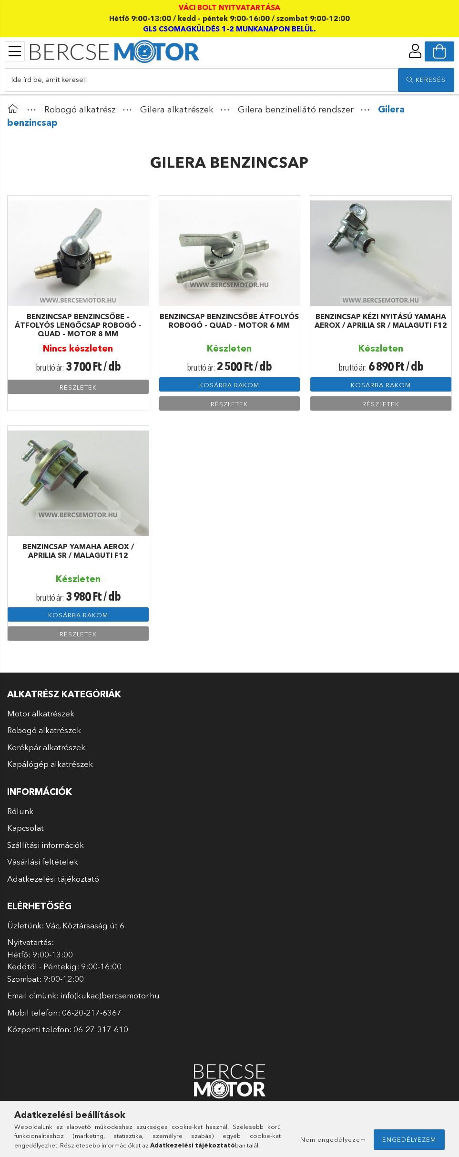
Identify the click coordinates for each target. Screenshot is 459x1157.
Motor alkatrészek (40, 713)
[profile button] (415, 50)
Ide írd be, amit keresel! (49, 79)
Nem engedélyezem (333, 1139)
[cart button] (439, 51)
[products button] (14, 51)
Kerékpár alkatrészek (46, 747)
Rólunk (20, 811)
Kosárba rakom (229, 385)
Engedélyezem (409, 1139)
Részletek (78, 387)
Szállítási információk (45, 845)
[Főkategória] (14, 109)
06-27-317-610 (100, 1029)
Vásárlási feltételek (42, 861)
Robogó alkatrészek (44, 730)
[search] (426, 80)
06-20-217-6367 (92, 1012)
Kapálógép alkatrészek (50, 764)
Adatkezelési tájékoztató (53, 879)
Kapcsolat (25, 828)
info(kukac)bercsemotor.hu (110, 995)
